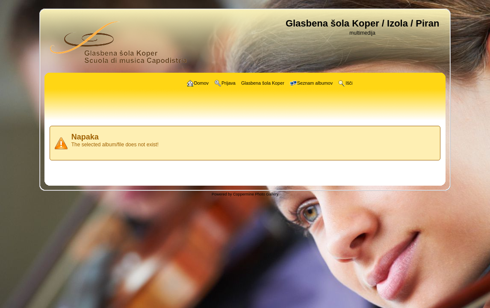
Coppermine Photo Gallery (255, 194)
